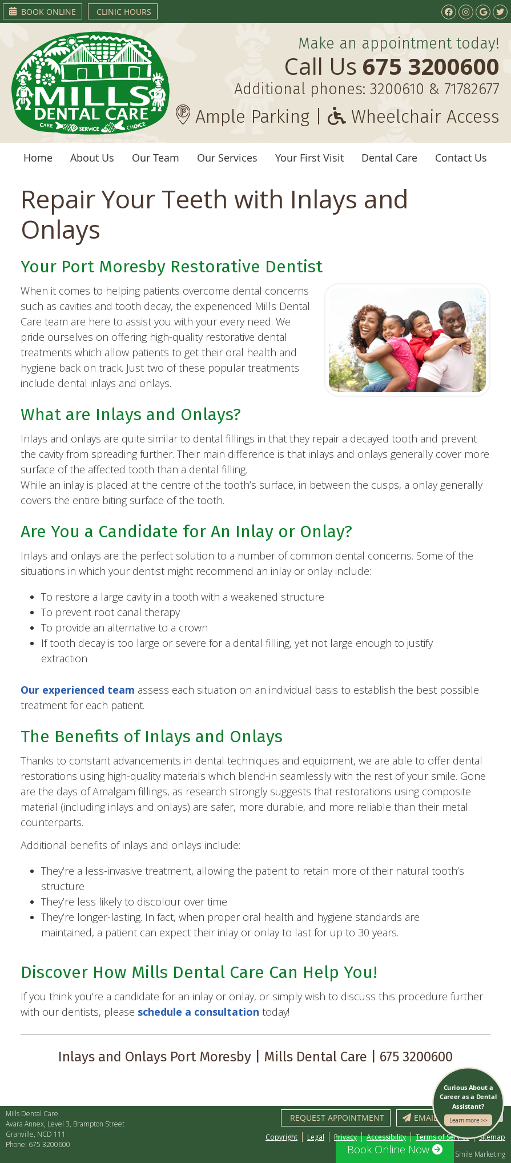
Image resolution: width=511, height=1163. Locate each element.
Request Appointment (337, 1117)
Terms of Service (442, 1137)
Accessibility (386, 1137)
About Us (92, 157)
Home (38, 157)
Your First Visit (309, 157)
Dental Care (389, 157)
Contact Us (461, 157)
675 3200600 (49, 1144)
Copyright (281, 1137)
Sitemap (492, 1137)
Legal (315, 1137)
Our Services (227, 157)
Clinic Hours (123, 11)
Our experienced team (78, 690)
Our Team (155, 157)
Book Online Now (394, 1149)
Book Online (42, 11)
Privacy (345, 1137)
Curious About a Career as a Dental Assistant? (468, 1105)
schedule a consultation (198, 1012)
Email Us (426, 1117)
